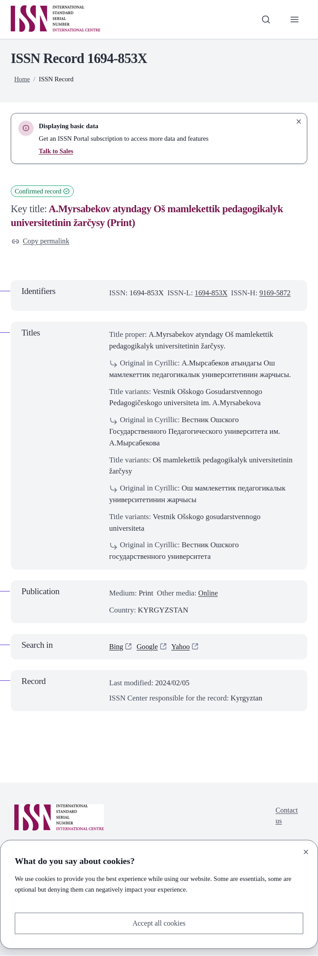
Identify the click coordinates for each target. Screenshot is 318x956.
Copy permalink (42, 241)
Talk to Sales (56, 151)
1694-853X (212, 293)
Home (22, 79)
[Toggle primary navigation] (294, 19)
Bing (116, 647)
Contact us (286, 817)
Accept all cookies (159, 922)
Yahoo (182, 647)
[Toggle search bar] (265, 19)
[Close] (306, 851)
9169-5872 (277, 293)
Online (208, 594)
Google (148, 647)
